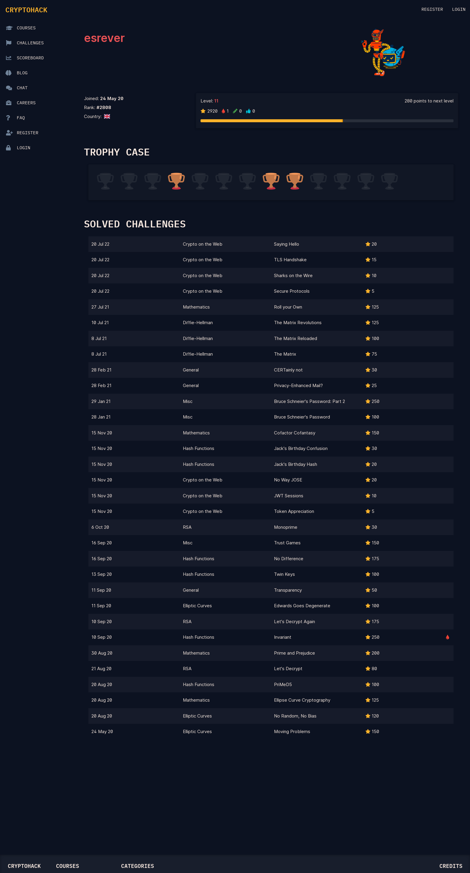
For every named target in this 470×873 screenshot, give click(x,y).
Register (432, 9)
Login (459, 9)
